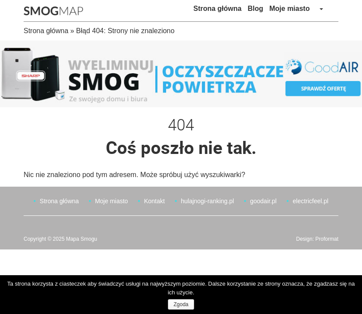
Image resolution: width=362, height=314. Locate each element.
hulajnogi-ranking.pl (207, 201)
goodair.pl (263, 201)
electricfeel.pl (310, 201)
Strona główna (217, 8)
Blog (255, 8)
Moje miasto (289, 8)
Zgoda (181, 304)
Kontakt (154, 201)
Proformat (326, 239)
